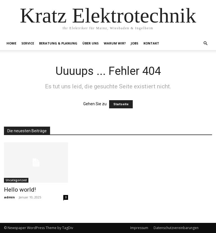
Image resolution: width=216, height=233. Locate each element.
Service (27, 43)
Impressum (139, 227)
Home (11, 43)
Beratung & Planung (58, 43)
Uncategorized (16, 180)
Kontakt (151, 43)
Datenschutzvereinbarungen (176, 227)
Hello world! (20, 189)
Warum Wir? (115, 43)
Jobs (134, 43)
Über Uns (90, 43)
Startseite (121, 104)
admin (9, 197)
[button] (205, 43)
